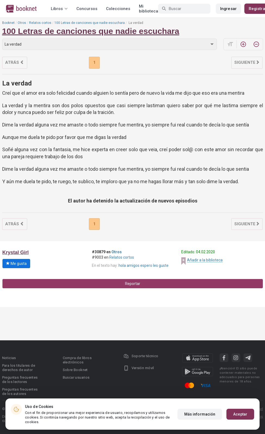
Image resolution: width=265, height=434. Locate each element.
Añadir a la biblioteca (205, 260)
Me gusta (16, 263)
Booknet (8, 23)
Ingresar (228, 8)
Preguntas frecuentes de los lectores (20, 379)
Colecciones (118, 8)
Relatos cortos (40, 23)
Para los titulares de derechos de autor (18, 367)
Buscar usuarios (76, 377)
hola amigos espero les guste (144, 265)
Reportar (132, 283)
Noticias (9, 358)
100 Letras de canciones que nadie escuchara (89, 23)
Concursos (86, 8)
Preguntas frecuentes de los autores (20, 391)
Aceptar (240, 414)
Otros (22, 23)
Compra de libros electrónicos (77, 360)
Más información (200, 414)
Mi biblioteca (148, 9)
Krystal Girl (15, 252)
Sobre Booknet (75, 370)
